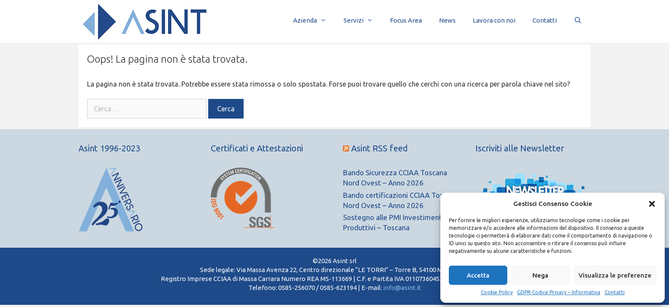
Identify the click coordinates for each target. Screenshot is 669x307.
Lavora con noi (494, 20)
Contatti (615, 292)
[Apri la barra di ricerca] (577, 20)
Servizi (362, 20)
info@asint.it (402, 287)
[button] (652, 204)
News (447, 20)
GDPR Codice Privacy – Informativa (558, 292)
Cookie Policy (497, 292)
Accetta (478, 275)
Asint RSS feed (379, 148)
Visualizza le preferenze (615, 275)
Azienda (314, 20)
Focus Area (406, 20)
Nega (540, 275)
